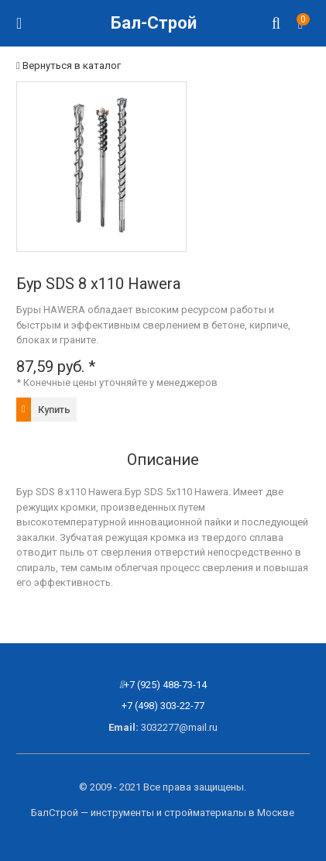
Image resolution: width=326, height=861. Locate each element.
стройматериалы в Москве (229, 812)
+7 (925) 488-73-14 (165, 685)
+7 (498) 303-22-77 (163, 705)
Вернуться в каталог (68, 65)
